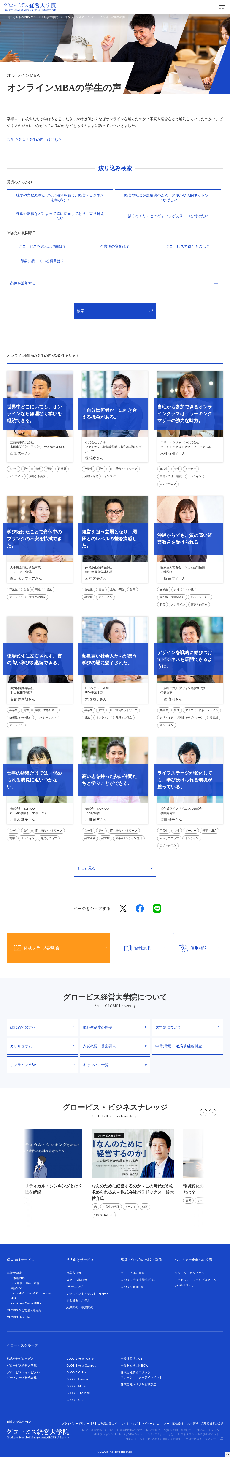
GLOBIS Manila (76, 1386)
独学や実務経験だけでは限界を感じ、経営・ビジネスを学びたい (60, 197)
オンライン (16, 476)
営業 (49, 468)
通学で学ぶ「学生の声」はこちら (34, 140)
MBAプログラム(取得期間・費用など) (169, 1430)
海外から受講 (37, 476)
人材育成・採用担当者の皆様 (205, 1423)
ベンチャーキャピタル (189, 1273)
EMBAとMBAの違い (129, 1434)
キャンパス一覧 (115, 1065)
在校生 (13, 468)
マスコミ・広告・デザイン (201, 710)
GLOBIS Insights (132, 1286)
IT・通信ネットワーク (123, 468)
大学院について (187, 1027)
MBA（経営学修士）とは (97, 1430)
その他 (189, 589)
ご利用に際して (107, 1423)
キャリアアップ (169, 838)
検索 (115, 311)
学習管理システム (78, 1300)
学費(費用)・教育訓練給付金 (187, 1046)
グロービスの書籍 (132, 1273)
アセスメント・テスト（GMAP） (88, 1293)
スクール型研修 (76, 1280)
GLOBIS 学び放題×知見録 (24, 1310)
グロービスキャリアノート (204, 1439)
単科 (28, 1283)
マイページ (151, 1423)
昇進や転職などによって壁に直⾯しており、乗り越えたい (60, 216)
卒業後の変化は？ (115, 246)
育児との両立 (168, 484)
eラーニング (74, 1286)
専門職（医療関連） (172, 597)
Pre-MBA (33, 1293)
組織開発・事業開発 (79, 1307)
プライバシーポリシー (78, 1423)
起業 (162, 604)
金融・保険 (117, 589)
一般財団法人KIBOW (134, 1365)
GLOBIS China (76, 1372)
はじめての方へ (42, 1027)
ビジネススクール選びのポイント (198, 1434)
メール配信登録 (173, 1423)
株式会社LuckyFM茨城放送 (139, 1384)
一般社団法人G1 (131, 1358)
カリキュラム (42, 1046)
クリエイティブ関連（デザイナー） (182, 717)
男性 (26, 468)
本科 (36, 1283)
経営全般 (89, 838)
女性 (176, 468)
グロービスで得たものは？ (188, 246)
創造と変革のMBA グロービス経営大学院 (32, 17)
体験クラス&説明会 (57, 948)
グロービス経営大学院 (22, 1365)
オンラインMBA (75, 17)
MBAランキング (103, 1434)
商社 (38, 468)
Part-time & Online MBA (25, 1303)
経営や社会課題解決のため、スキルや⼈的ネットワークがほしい (168, 197)
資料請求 (142, 948)
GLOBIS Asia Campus (81, 1365)
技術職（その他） (20, 717)
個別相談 (196, 948)
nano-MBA (17, 1293)
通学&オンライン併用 (129, 838)
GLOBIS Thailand (78, 1393)
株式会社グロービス (20, 1358)
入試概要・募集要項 (115, 1046)
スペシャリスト (200, 597)
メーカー (190, 468)
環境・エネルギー (46, 710)
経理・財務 (91, 476)
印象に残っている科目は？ (42, 261)
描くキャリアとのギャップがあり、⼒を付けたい (168, 216)
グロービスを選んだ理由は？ (42, 246)
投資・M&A (209, 830)
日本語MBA (18, 1278)
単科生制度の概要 (115, 1027)
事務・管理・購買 (171, 476)
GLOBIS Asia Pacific (80, 1358)
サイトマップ (129, 1423)
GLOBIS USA (75, 1400)
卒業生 (88, 468)
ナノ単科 (16, 1283)
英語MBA (16, 1288)
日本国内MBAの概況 (129, 1430)
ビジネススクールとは (160, 1434)
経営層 (62, 468)
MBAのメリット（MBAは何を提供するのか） (153, 1439)
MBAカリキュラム (208, 1430)
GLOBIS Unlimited (19, 1317)
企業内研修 (73, 1273)
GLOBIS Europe (77, 1379)
